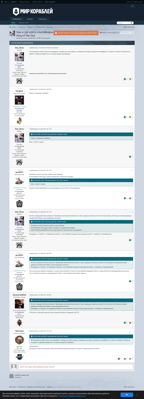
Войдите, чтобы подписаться (110, 33)
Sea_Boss (24, 39)
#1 (130, 48)
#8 (130, 331)
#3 (130, 129)
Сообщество (16, 19)
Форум (13, 23)
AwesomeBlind (19, 295)
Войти (128, 2)
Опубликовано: (40, 48)
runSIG (59, 222)
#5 (130, 212)
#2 (130, 90)
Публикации (43, 19)
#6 (130, 254)
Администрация (24, 23)
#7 (130, 295)
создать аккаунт (138, 2)
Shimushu (19, 331)
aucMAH (19, 173)
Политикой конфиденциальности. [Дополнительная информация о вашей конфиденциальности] (72, 396)
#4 (130, 171)
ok (127, 395)
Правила (30, 19)
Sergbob (19, 91)
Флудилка (47, 39)
